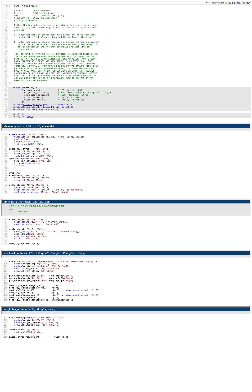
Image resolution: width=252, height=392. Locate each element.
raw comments (232, 2)
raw (248, 2)
